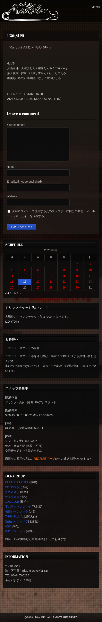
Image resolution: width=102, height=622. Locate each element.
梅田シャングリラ (16, 511)
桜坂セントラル (15, 531)
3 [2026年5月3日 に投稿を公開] (90, 264)
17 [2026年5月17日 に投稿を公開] (90, 275)
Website (12, 196)
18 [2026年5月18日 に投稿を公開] (12, 281)
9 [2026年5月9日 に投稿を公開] (77, 269)
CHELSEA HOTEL (17, 482)
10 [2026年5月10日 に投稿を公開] (90, 269)
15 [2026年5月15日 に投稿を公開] (64, 275)
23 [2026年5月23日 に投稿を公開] (77, 281)
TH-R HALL (12, 516)
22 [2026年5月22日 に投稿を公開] (64, 281)
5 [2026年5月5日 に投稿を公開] (25, 269)
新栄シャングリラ (16, 521)
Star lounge (12, 487)
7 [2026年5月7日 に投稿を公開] (51, 269)
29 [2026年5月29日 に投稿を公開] (64, 287)
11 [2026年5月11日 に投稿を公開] (12, 275)
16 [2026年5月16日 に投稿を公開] (77, 275)
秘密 (8, 526)
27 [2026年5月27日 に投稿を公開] (38, 287)
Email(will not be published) (24, 181)
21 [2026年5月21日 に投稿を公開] (51, 281)
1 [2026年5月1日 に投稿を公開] (64, 264)
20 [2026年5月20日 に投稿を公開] (38, 281)
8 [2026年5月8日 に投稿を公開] (64, 269)
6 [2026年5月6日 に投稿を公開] (38, 269)
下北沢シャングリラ (18, 506)
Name (10, 166)
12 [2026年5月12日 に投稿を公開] (24, 275)
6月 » (17, 293)
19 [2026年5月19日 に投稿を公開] (24, 281)
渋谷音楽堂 (12, 492)
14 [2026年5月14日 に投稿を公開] (51, 275)
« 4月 (8, 293)
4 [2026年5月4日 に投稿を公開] (11, 269)
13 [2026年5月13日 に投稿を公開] (38, 275)
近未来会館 (12, 497)
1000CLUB (12, 501)
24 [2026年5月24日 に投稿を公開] (90, 281)
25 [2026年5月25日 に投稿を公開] (12, 287)
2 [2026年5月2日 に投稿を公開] (77, 264)
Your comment (16, 124)
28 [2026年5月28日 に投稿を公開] (51, 287)
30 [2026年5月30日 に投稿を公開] (77, 287)
